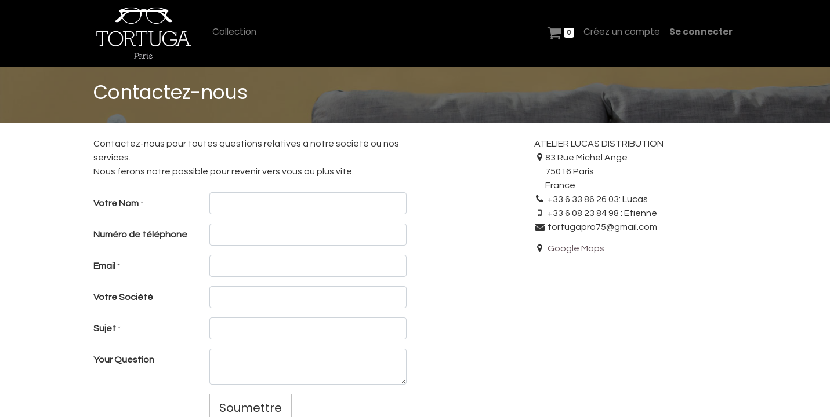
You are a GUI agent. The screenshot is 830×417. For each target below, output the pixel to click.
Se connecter (701, 31)
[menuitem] (234, 32)
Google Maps (576, 248)
